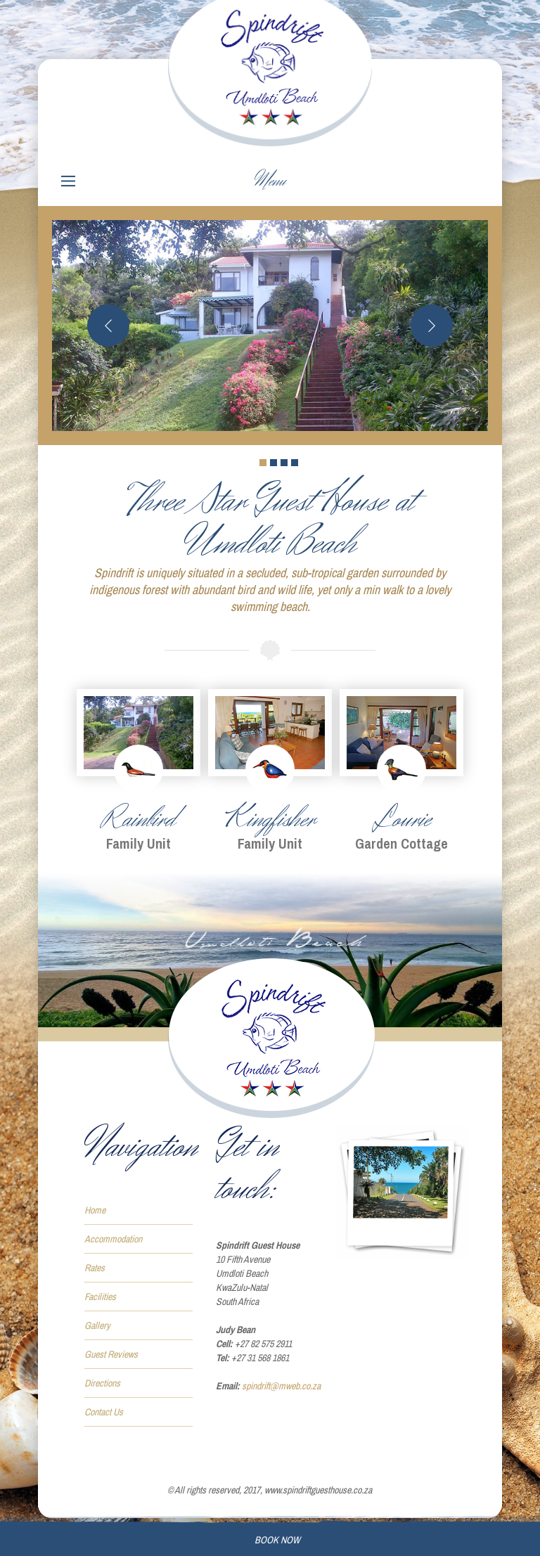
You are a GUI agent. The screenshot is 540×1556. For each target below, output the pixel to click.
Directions (102, 1383)
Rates (94, 1267)
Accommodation (113, 1239)
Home (94, 1210)
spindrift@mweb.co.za (281, 1386)
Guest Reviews (111, 1354)
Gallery (97, 1325)
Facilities (100, 1296)
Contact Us (103, 1412)
